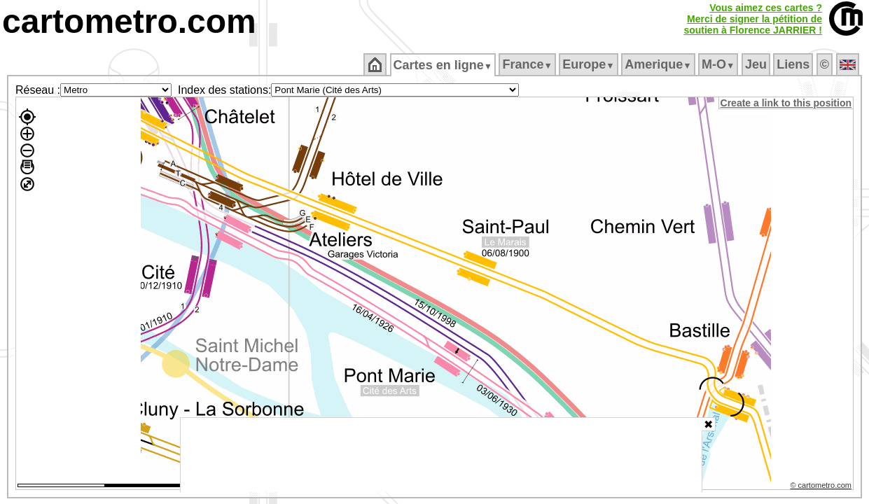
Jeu (756, 64)
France (528, 64)
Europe (590, 64)
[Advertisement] (441, 455)
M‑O (719, 64)
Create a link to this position (786, 102)
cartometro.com (129, 21)
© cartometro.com (822, 487)
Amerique (659, 64)
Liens (794, 64)
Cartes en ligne (443, 65)
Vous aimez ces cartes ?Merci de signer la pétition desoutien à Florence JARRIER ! (752, 19)
